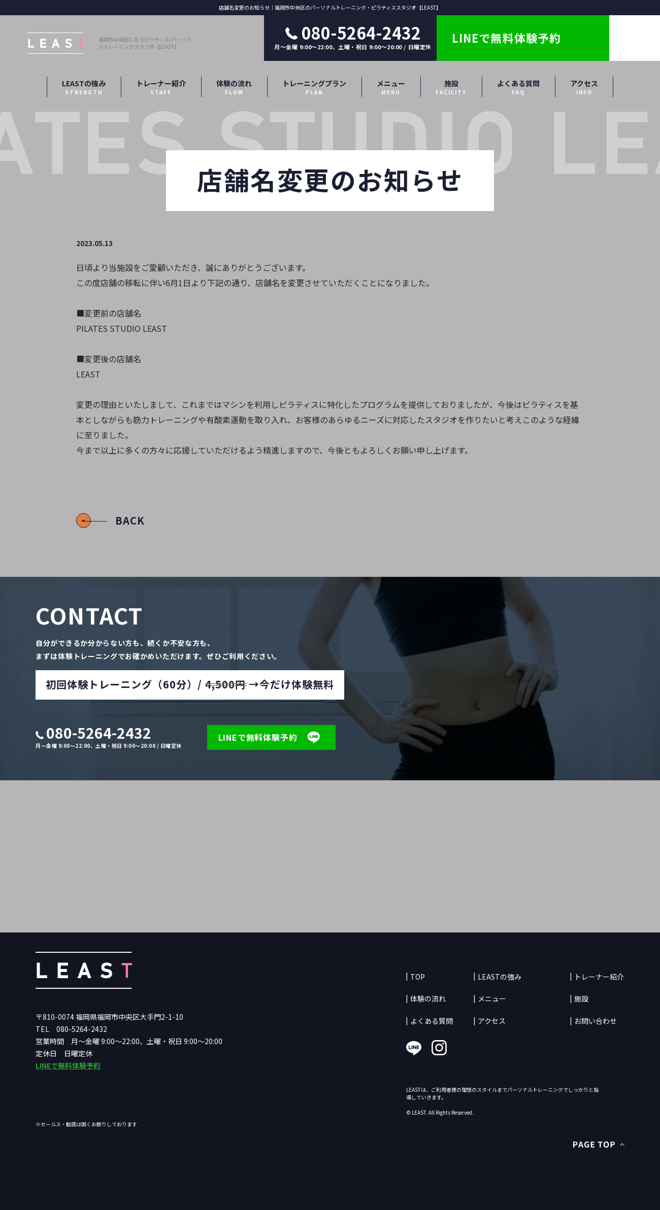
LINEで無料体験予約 (68, 1065)
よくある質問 (518, 87)
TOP (417, 977)
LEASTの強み (84, 87)
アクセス (584, 87)
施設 (451, 87)
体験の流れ (234, 87)
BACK (130, 520)
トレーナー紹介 (161, 87)
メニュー (391, 87)
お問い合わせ (595, 1021)
